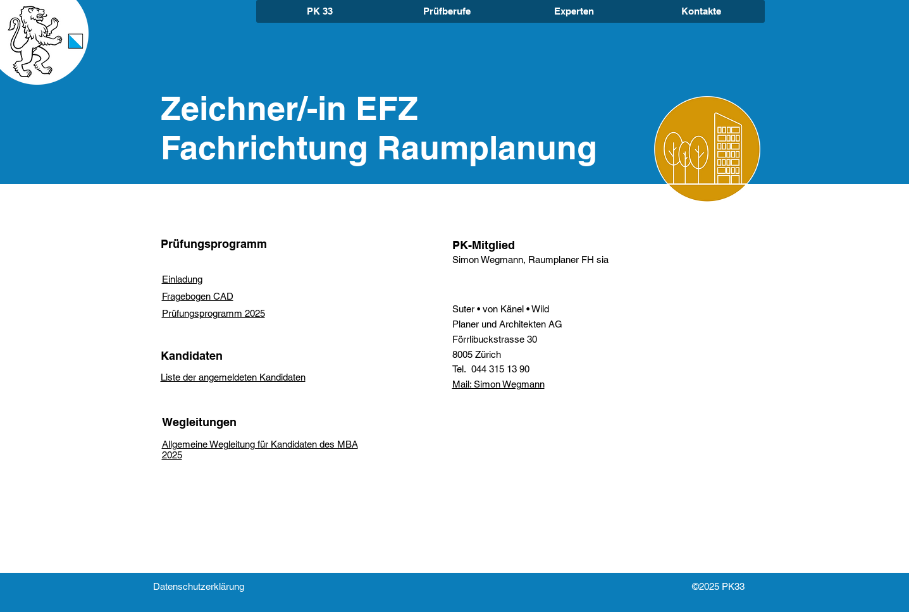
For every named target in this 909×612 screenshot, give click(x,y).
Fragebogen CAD (197, 296)
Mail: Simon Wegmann (498, 384)
